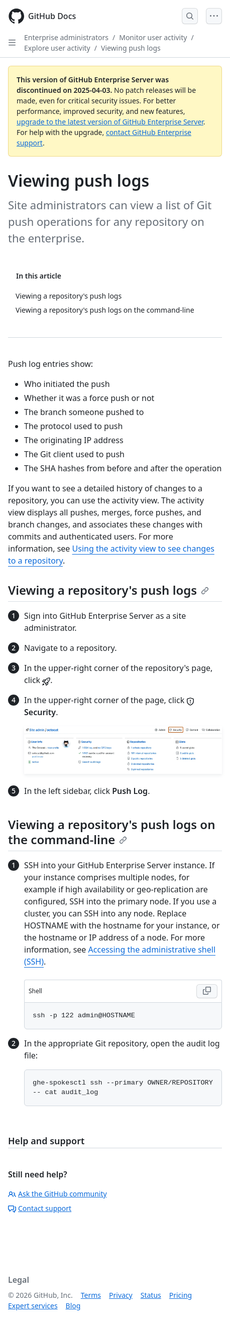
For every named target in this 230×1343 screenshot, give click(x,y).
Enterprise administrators (66, 37)
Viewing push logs (131, 48)
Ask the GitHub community (57, 1193)
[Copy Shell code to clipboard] (206, 991)
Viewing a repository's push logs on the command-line (111, 832)
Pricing (180, 1295)
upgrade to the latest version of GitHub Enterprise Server (110, 121)
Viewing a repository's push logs (108, 590)
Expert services (33, 1305)
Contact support (39, 1208)
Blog (73, 1305)
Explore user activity (57, 48)
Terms (91, 1295)
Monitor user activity (153, 37)
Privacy (121, 1295)
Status (151, 1295)
